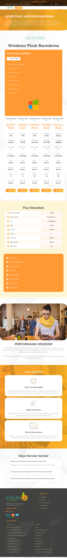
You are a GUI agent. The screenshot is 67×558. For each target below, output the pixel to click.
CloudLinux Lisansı (40, 532)
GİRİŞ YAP (18, 8)
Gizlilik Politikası (45, 505)
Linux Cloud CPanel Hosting (13, 530)
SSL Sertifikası (39, 541)
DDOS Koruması (11, 524)
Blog (37, 527)
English (58, 4)
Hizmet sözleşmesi (45, 502)
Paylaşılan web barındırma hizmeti (44, 549)
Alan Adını (38, 546)
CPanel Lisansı (39, 535)
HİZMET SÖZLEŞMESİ (24, 4)
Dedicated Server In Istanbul (13, 527)
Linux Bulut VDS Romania (13, 541)
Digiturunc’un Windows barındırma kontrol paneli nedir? (29, 470)
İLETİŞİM (15, 4)
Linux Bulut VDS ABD (12, 543)
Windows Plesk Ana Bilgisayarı (35, 38)
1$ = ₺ (50, 4)
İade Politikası (44, 508)
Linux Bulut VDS (11, 538)
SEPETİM (41, 4)
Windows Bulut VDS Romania (14, 549)
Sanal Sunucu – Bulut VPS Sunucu (44, 552)
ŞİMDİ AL (10, 190)
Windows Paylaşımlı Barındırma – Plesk (16, 532)
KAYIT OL (10, 8)
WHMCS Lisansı (40, 543)
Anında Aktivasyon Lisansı (42, 530)
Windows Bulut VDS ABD (13, 552)
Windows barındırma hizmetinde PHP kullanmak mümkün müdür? (31, 480)
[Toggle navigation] (60, 10)
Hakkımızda (8, 4)
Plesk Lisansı (39, 538)
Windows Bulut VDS (12, 546)
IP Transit (38, 524)
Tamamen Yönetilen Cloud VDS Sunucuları (17, 535)
